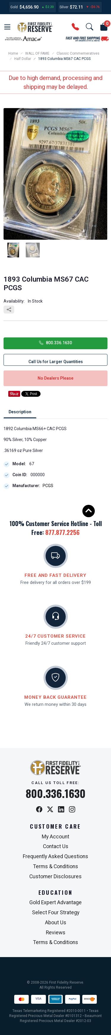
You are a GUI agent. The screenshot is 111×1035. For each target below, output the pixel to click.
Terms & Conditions (55, 866)
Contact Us (55, 846)
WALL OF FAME (37, 53)
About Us (55, 922)
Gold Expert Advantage (55, 902)
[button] (7, 27)
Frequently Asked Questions (55, 856)
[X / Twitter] (50, 809)
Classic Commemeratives (78, 53)
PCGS (48, 485)
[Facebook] (39, 809)
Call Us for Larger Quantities (55, 361)
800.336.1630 (55, 342)
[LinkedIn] (61, 809)
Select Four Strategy (55, 912)
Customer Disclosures (55, 876)
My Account (55, 837)
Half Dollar (22, 59)
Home (13, 53)
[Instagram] (72, 809)
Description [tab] (20, 411)
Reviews (55, 933)
